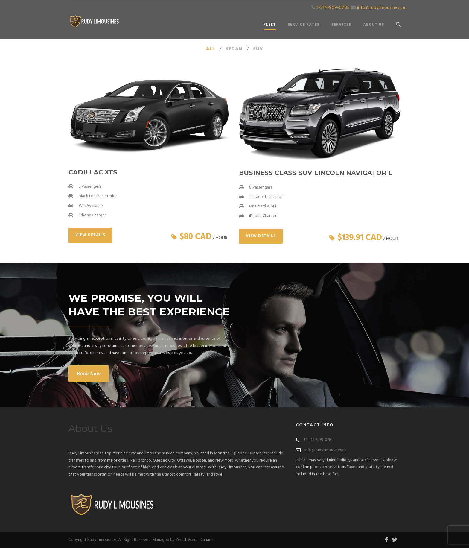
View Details (90, 235)
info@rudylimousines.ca (381, 8)
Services (341, 25)
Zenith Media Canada (195, 539)
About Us (373, 25)
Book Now (88, 374)
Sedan (234, 49)
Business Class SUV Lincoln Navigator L (315, 173)
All (210, 49)
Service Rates (303, 25)
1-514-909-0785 (333, 8)
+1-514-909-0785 (319, 439)
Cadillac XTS (92, 172)
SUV (258, 49)
